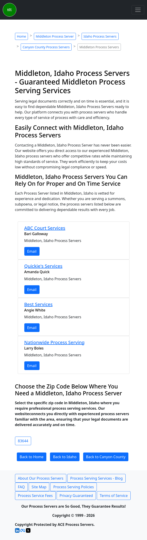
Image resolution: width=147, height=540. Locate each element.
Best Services (38, 304)
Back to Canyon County (106, 456)
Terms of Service (114, 495)
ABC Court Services (44, 228)
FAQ (21, 486)
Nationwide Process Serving (54, 342)
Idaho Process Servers (100, 36)
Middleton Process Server (55, 36)
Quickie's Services (43, 266)
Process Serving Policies (73, 486)
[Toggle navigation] (138, 9)
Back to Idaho (64, 456)
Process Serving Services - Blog (96, 478)
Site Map (39, 486)
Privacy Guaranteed (76, 495)
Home (21, 36)
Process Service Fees (35, 495)
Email (32, 251)
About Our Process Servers (40, 478)
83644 (23, 440)
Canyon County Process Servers (46, 47)
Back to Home (32, 456)
